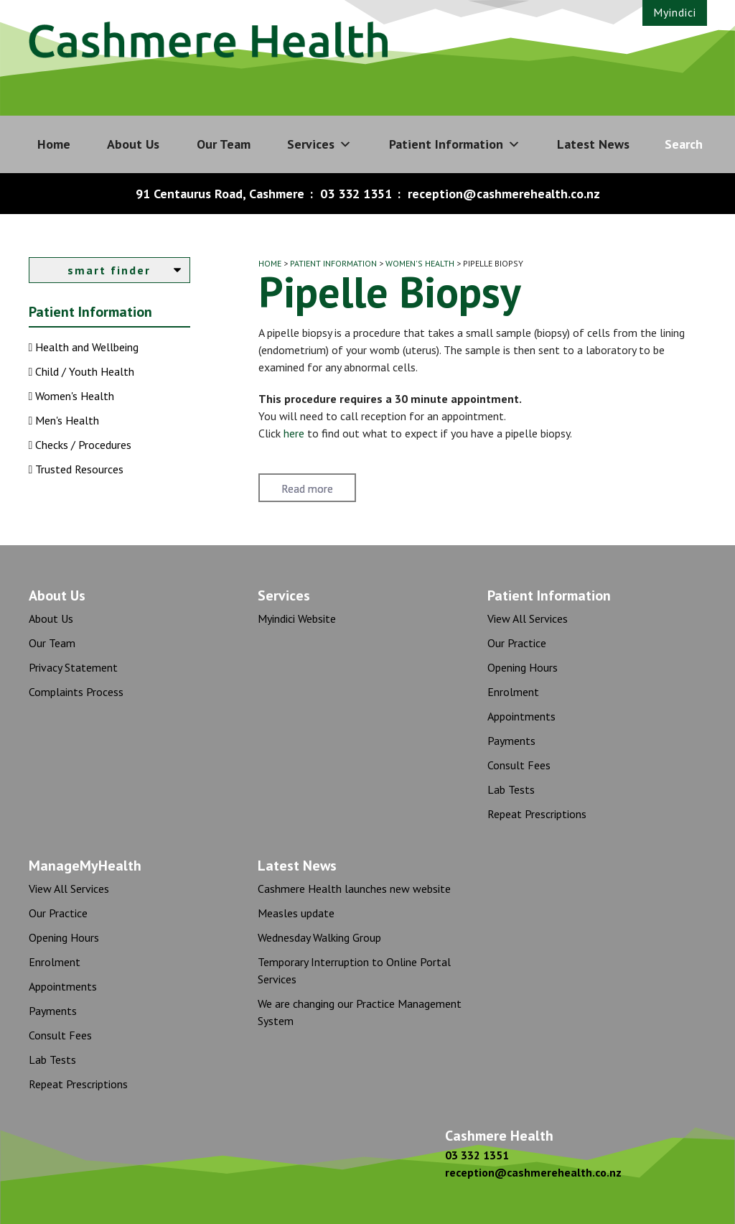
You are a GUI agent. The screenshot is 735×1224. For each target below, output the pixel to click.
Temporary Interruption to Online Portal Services (354, 970)
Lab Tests (511, 789)
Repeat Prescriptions (536, 814)
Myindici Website (297, 618)
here (294, 433)
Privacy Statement (73, 667)
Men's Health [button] (65, 420)
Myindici (674, 12)
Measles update (296, 913)
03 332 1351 (356, 193)
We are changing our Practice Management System (360, 1012)
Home (53, 144)
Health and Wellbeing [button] (85, 347)
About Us (133, 144)
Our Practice (516, 643)
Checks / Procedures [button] (81, 444)
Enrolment (513, 692)
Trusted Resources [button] (77, 469)
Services (319, 144)
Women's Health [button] (73, 396)
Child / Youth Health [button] (83, 371)
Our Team (224, 144)
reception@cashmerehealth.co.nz (504, 193)
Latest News (593, 144)
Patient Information (454, 144)
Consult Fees (519, 765)
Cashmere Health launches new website (354, 888)
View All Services (527, 618)
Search (684, 144)
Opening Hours (522, 667)
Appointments (521, 716)
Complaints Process (76, 692)
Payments (511, 740)
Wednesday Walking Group (319, 937)
